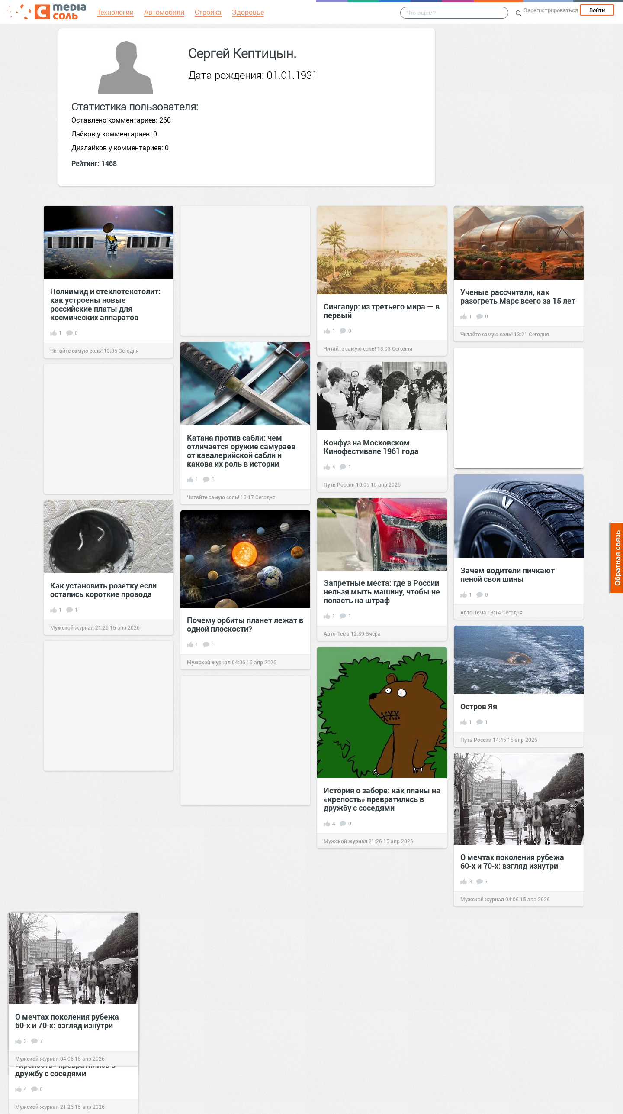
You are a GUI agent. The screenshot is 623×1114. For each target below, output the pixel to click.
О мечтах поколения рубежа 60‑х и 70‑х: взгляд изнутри (67, 1021)
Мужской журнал (37, 1106)
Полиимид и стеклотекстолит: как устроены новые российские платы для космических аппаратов (105, 304)
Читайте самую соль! (76, 350)
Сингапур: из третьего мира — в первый (382, 310)
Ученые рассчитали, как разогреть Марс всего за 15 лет (517, 296)
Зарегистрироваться (550, 10)
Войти (597, 10)
